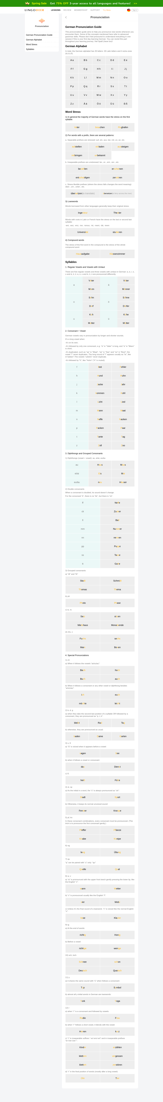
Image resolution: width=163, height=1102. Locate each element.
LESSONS (55, 10)
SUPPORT (95, 10)
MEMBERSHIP (81, 10)
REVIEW (67, 10)
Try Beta (107, 10)
